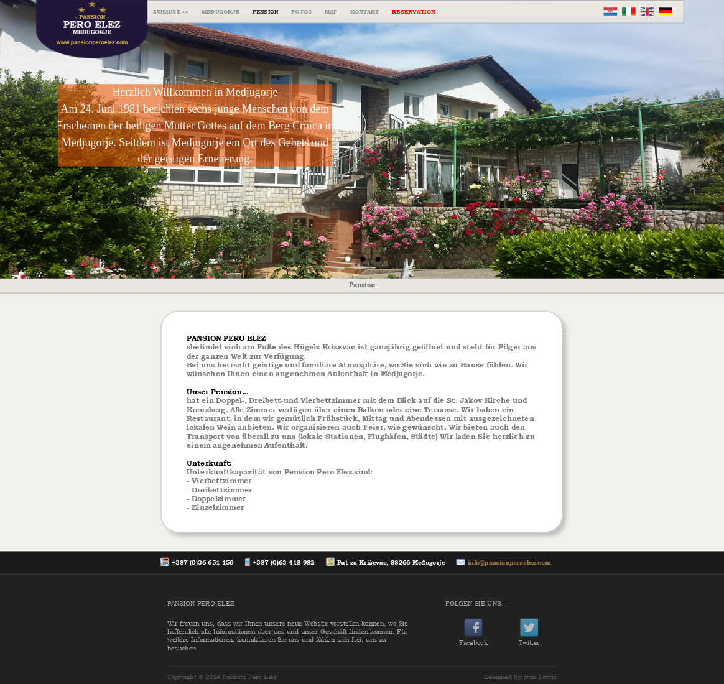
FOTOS (301, 11)
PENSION (266, 11)
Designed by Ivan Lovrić (520, 677)
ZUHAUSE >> (170, 11)
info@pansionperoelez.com (509, 562)
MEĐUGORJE (220, 11)
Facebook (473, 638)
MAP (331, 11)
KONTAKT (364, 11)
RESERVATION (413, 11)
